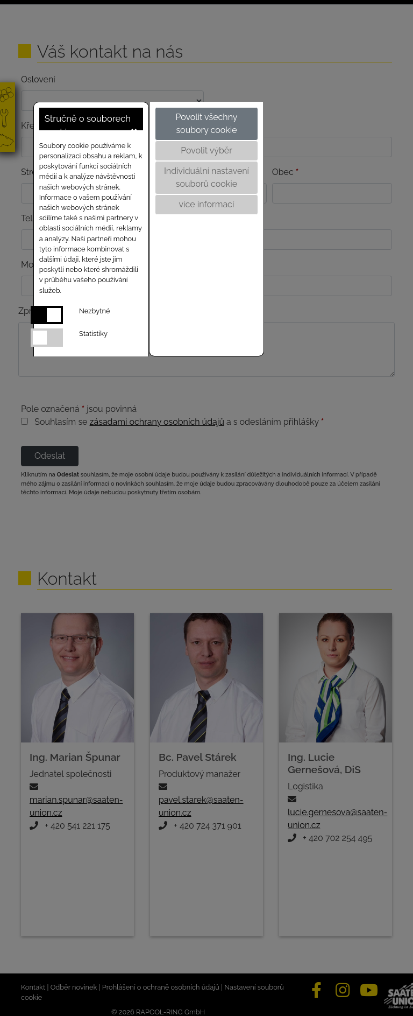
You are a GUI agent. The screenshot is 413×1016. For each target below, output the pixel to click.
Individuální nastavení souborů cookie (206, 177)
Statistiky (93, 334)
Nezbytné (94, 311)
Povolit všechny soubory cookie (206, 123)
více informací (206, 204)
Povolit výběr (206, 150)
